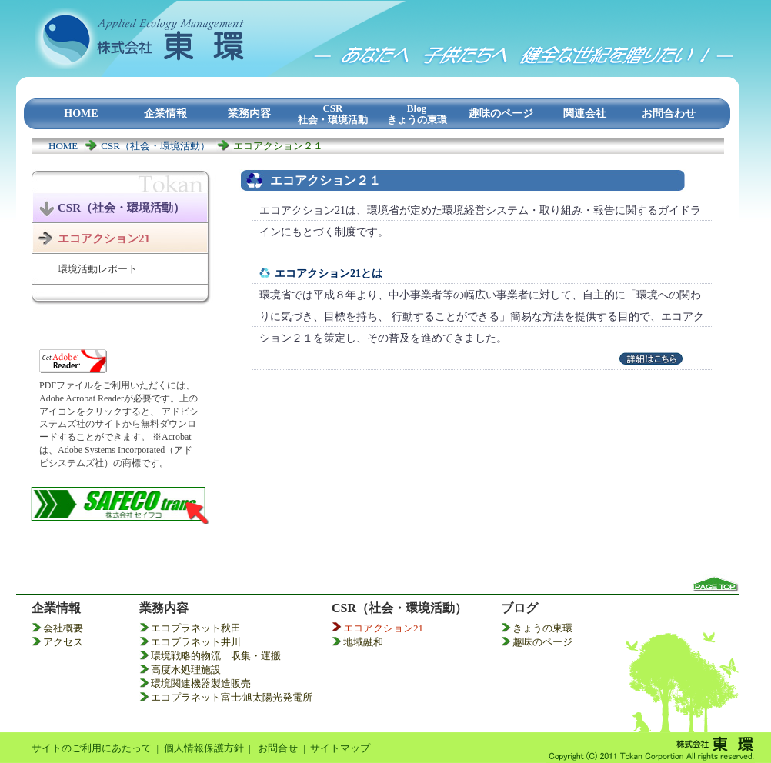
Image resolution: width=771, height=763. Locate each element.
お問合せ (278, 748)
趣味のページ (542, 642)
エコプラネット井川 (196, 642)
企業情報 (56, 608)
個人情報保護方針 (204, 748)
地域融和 (363, 642)
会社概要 (63, 628)
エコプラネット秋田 (196, 628)
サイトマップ (340, 748)
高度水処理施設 (186, 669)
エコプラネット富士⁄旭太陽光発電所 (231, 697)
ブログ (519, 608)
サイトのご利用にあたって (92, 748)
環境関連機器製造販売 (201, 683)
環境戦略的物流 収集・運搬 (216, 655)
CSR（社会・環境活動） (155, 146)
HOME (63, 146)
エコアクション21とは (328, 273)
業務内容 (164, 608)
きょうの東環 (542, 628)
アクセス (63, 642)
